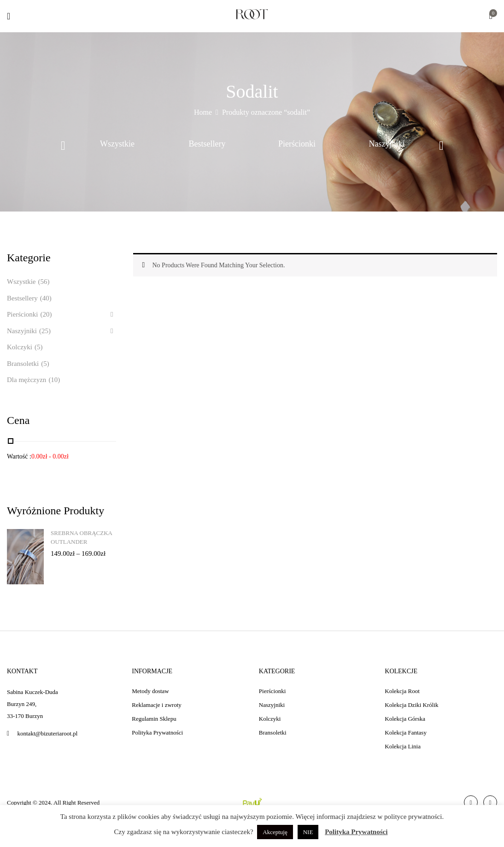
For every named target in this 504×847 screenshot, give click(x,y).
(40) (46, 298)
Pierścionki (297, 143)
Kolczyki (19, 347)
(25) (45, 331)
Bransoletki (23, 363)
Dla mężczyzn (26, 379)
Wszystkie (117, 143)
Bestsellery (207, 143)
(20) (46, 314)
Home (203, 112)
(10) (54, 379)
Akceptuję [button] (275, 832)
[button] (490, 16)
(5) (39, 347)
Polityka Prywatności (356, 831)
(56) (43, 281)
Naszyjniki (387, 143)
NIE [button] (308, 832)
